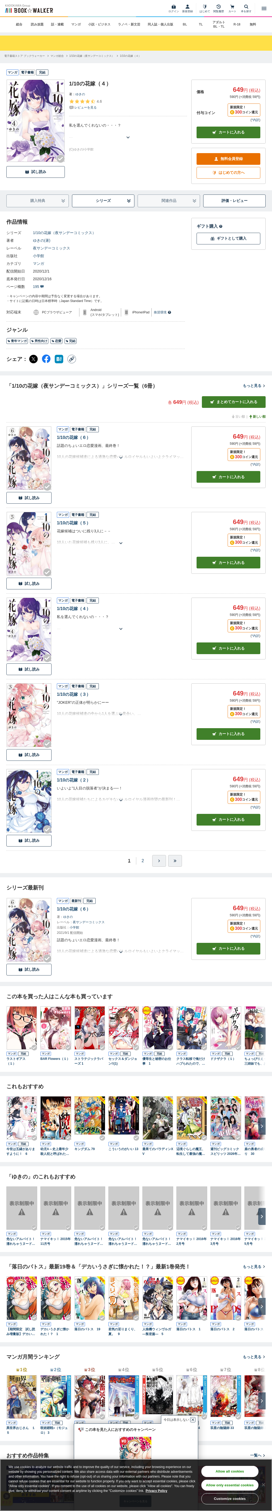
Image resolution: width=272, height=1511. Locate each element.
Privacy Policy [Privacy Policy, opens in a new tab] (156, 1491)
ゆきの (80, 94)
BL (185, 24)
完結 (70, 341)
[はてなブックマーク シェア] (59, 359)
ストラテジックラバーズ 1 (88, 1061)
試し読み (35, 172)
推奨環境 (162, 312)
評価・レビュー (235, 200)
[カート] (232, 8)
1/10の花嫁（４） (74, 608)
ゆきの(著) (41, 240)
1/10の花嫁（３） (74, 694)
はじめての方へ (228, 172)
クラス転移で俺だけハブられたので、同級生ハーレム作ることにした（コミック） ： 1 (190, 1061)
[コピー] (72, 359)
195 (38, 286)
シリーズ (113, 200)
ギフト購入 (210, 226)
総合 (19, 24)
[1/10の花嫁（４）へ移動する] (130, 56)
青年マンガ (17, 341)
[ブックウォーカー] (28, 8)
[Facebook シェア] (46, 359)
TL (201, 24)
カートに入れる (228, 132)
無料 (253, 24)
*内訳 (255, 120)
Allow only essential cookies (230, 1485)
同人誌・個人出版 (160, 24)
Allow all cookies (230, 1471)
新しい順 (257, 417)
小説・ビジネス (99, 24)
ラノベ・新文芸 (129, 24)
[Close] (263, 1485)
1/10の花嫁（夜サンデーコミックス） (64, 233)
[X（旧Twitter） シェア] (33, 359)
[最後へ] (175, 861)
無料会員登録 (228, 159)
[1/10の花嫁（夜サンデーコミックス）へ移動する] (91, 56)
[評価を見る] (85, 104)
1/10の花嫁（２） (74, 780)
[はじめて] (204, 8)
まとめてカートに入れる (233, 402)
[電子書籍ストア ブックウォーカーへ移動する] (24, 56)
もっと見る (254, 385)
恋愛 (56, 341)
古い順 (238, 417)
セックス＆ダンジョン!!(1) (122, 1061)
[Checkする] (60, 158)
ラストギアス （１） (17, 1061)
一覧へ (258, 1455)
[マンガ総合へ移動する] (57, 56)
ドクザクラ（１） (223, 1059)
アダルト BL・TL (218, 24)
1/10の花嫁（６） (74, 437)
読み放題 (37, 24)
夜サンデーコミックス (51, 248)
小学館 (38, 256)
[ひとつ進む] (159, 861)
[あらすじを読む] (128, 131)
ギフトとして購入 (228, 238)
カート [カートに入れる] (228, 477)
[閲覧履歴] (218, 8)
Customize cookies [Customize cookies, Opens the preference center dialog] (230, 1499)
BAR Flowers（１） (55, 1059)
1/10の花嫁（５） (74, 523)
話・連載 (57, 24)
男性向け (39, 341)
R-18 (236, 24)
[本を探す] (246, 8)
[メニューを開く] (264, 8)
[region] (136, 1485)
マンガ (76, 24)
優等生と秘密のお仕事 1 (156, 1061)
